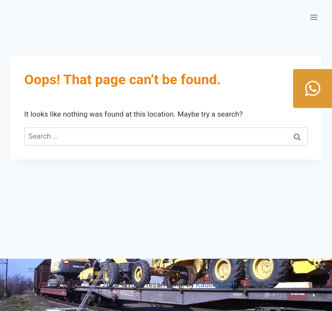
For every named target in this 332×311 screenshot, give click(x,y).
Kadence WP (216, 284)
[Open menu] (314, 17)
